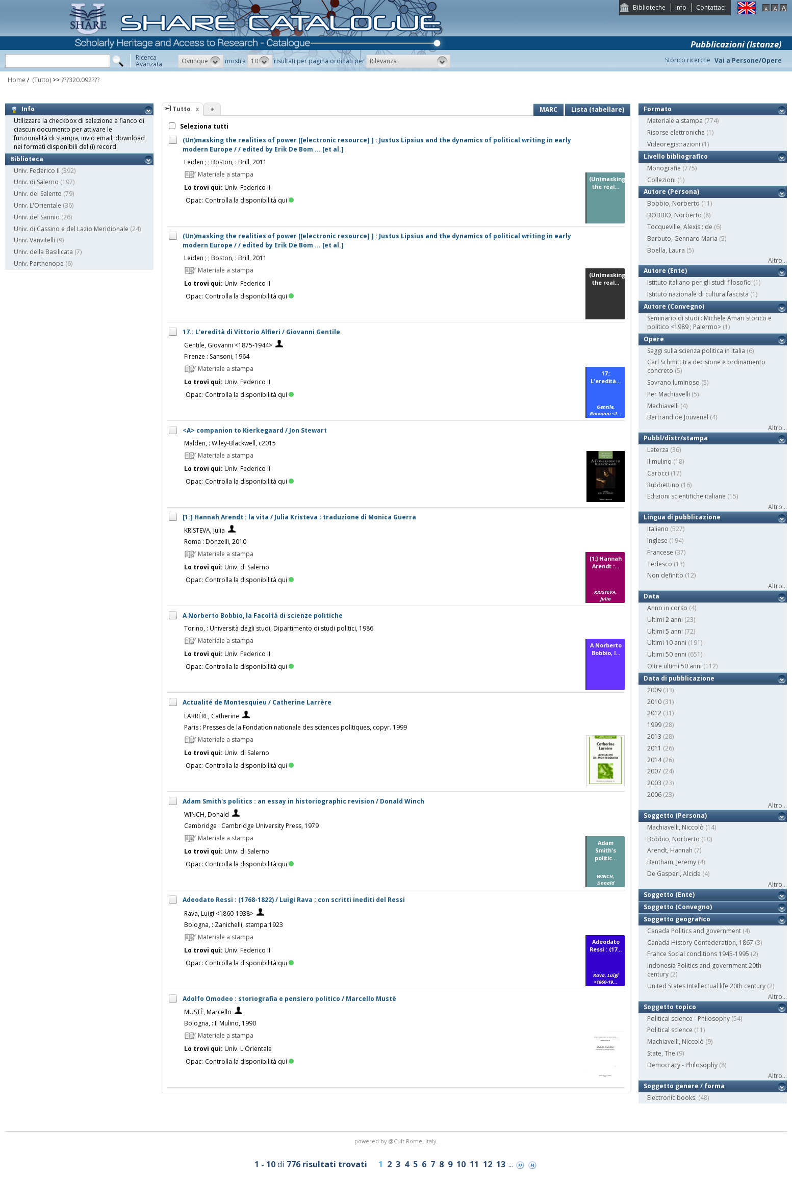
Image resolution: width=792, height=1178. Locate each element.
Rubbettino (663, 485)
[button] (200, 61)
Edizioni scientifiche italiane (686, 496)
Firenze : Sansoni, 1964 (216, 356)
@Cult (397, 1141)
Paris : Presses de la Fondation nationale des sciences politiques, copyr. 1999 (295, 727)
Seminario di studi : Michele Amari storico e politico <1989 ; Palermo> (709, 322)
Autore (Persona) (671, 191)
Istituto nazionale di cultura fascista (698, 294)
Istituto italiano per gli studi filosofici (699, 282)
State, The (661, 1053)
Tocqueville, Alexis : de (679, 226)
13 (500, 1164)
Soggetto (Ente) (669, 894)
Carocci (658, 473)
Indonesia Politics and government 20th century (704, 970)
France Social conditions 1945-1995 (698, 953)
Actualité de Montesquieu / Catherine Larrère (257, 702)
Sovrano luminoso (673, 382)
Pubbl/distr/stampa (676, 438)
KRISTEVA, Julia (204, 530)
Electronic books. (672, 1097)
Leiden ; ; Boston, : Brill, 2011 (225, 162)
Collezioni (661, 180)
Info (680, 7)
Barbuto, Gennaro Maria (682, 238)
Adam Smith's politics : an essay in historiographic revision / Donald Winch (303, 801)
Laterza (658, 449)
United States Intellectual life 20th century (706, 986)
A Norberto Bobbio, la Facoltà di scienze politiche (263, 615)
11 (474, 1164)
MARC (548, 109)
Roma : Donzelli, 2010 (215, 541)
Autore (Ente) (665, 270)
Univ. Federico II (37, 170)
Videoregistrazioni (673, 144)
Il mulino (659, 461)
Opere (654, 339)
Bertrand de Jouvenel (677, 417)
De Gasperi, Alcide (674, 873)
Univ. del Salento (38, 193)
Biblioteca (26, 159)
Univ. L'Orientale (37, 205)
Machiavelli (663, 406)
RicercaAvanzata (149, 60)
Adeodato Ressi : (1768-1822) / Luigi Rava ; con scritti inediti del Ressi (294, 899)
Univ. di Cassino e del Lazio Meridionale (71, 228)
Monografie (664, 168)
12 (487, 1164)
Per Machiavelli (668, 394)
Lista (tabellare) (597, 109)
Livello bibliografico (676, 156)
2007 (654, 771)
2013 (654, 736)
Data (651, 596)
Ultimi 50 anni (666, 654)
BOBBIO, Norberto (674, 215)
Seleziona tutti (203, 126)
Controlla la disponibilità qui (249, 200)
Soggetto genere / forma (684, 1086)
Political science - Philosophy (688, 1018)
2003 (654, 783)
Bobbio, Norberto (673, 203)
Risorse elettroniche (676, 132)
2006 (654, 794)
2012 (654, 713)
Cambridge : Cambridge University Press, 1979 (251, 825)
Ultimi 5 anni (665, 631)
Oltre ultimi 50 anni (674, 666)
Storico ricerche (687, 60)
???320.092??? (80, 80)
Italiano (658, 528)
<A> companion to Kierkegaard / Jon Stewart (255, 430)
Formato (658, 109)
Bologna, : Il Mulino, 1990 (220, 1023)
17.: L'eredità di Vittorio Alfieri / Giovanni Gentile (261, 332)
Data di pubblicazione (679, 678)
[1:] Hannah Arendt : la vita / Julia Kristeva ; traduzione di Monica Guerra (299, 517)
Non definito (665, 575)
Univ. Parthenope (39, 263)
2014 (654, 760)
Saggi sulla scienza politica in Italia (696, 350)
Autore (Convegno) (674, 306)
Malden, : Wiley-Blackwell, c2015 (230, 443)
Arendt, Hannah (670, 850)
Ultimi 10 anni (666, 642)
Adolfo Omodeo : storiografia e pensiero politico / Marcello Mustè (289, 998)
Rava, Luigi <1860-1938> (218, 913)
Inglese (657, 540)
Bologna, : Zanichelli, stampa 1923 (233, 924)
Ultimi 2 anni (665, 619)
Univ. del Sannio (37, 217)
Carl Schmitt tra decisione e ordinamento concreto (706, 366)
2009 (654, 690)
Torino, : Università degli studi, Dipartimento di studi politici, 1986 (278, 628)
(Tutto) (41, 80)
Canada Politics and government (694, 930)
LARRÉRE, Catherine (211, 716)
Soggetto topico (670, 1006)
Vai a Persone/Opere (748, 60)
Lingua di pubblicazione (682, 517)
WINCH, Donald (206, 814)
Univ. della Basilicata (43, 251)
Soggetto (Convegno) (678, 907)
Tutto (181, 109)
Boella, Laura (666, 250)
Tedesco (659, 564)
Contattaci (711, 7)
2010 (654, 701)
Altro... (777, 260)
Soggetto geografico (677, 919)
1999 (654, 724)
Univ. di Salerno (36, 182)
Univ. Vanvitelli (34, 240)
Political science (670, 1029)
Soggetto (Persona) (675, 815)
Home (16, 80)
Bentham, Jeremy (671, 862)
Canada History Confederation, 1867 (700, 942)
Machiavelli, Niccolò (675, 827)
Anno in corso (667, 608)
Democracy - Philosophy (682, 1065)
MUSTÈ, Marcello (208, 1012)
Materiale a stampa (675, 120)
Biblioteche (649, 7)
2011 (654, 748)
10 (461, 1164)
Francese (660, 552)
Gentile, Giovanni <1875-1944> (228, 345)
